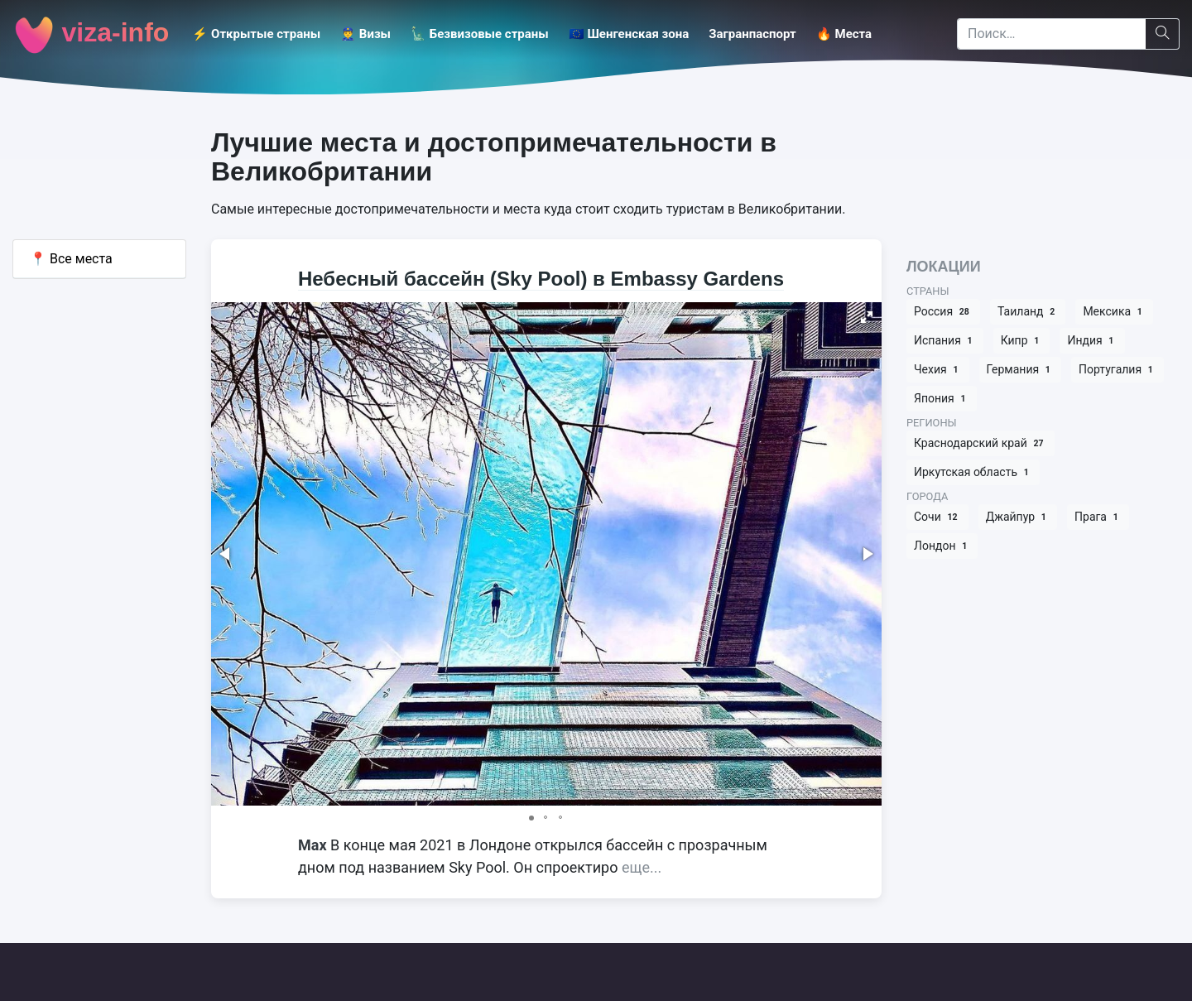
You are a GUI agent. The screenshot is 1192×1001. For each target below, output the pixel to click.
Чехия (938, 370)
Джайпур (1018, 517)
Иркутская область (973, 472)
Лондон (942, 546)
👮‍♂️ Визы (365, 33)
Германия (1021, 370)
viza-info (90, 34)
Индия (1092, 341)
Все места (71, 259)
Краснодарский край (980, 443)
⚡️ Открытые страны (256, 33)
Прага (1098, 517)
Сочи (937, 517)
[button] (866, 317)
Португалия (1117, 370)
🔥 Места (844, 33)
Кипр (1022, 341)
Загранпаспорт (752, 33)
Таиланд (1027, 312)
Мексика (1114, 312)
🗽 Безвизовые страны (480, 33)
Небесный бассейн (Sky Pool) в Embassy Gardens (541, 278)
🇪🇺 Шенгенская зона (629, 33)
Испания (945, 341)
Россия (943, 312)
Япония (941, 399)
